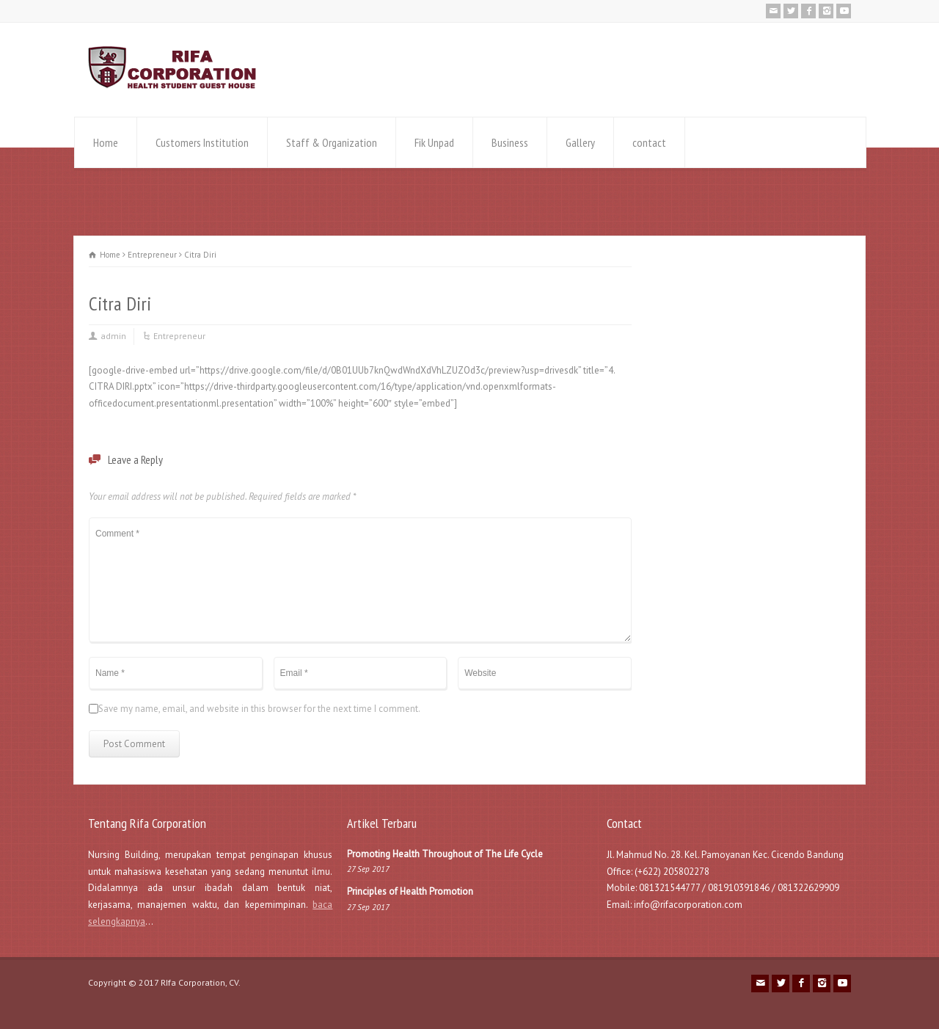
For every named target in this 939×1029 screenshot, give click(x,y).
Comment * (360, 579)
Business (510, 142)
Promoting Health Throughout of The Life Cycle (445, 854)
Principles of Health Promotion (410, 891)
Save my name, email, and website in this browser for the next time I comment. (259, 708)
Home (105, 142)
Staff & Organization (331, 142)
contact (649, 142)
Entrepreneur (179, 335)
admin (113, 335)
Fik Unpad (434, 142)
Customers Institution (202, 142)
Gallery (580, 142)
